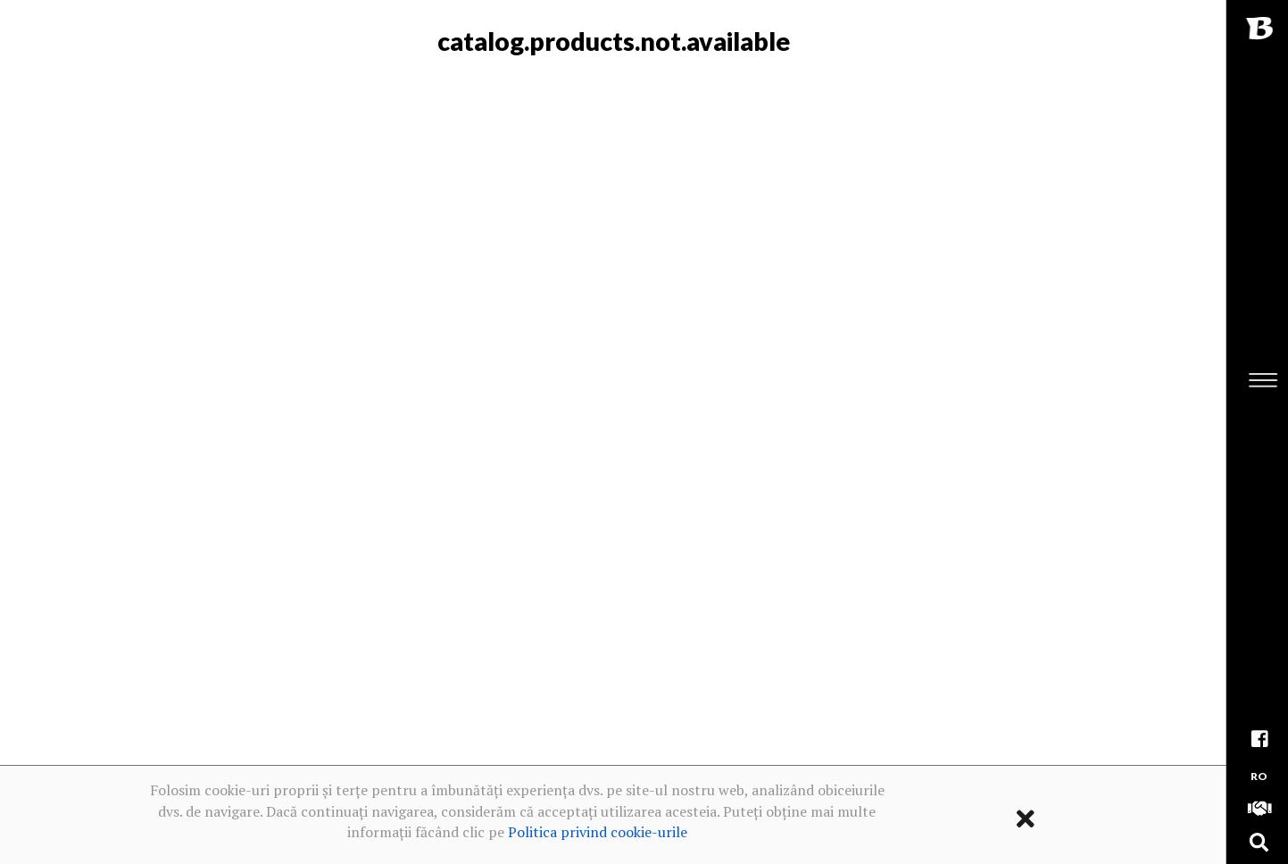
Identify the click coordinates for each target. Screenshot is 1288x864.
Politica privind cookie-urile (597, 832)
